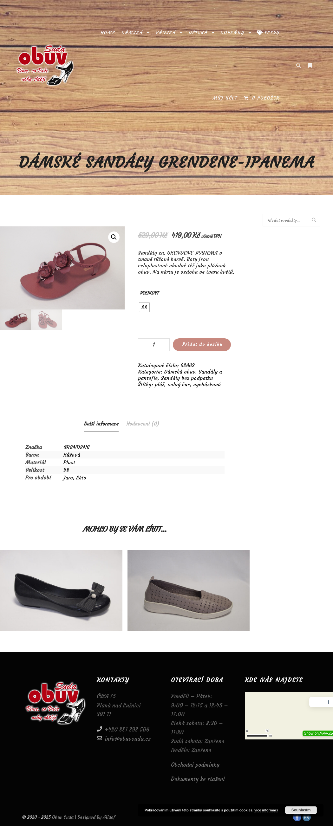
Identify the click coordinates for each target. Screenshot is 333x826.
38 (66, 470)
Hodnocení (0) (143, 424)
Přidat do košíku (202, 344)
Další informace (101, 424)
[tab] (101, 424)
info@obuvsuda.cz (124, 738)
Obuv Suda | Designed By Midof (83, 817)
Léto (81, 477)
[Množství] (154, 344)
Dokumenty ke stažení (198, 779)
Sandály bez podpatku (187, 378)
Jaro (68, 477)
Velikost (149, 293)
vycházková (207, 384)
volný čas (178, 384)
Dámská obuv (179, 371)
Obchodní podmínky (195, 764)
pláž (159, 384)
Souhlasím (301, 810)
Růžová (71, 455)
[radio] (144, 307)
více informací (266, 810)
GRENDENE (76, 447)
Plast (69, 462)
